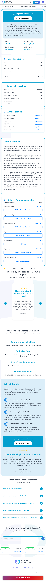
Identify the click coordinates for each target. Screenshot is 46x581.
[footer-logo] (23, 562)
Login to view (38, 115)
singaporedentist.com (10, 257)
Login (36, 2)
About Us (26, 572)
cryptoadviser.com (6, 552)
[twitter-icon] (21, 567)
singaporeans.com (9, 223)
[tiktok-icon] (29, 567)
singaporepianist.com (10, 232)
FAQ (7, 572)
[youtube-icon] (25, 567)
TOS (12, 572)
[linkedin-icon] (32, 567)
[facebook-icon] (13, 567)
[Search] (42, 538)
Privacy (19, 572)
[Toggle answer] (41, 488)
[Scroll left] (5, 303)
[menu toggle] (42, 2)
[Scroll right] (40, 303)
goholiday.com (30, 552)
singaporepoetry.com (10, 215)
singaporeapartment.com (12, 249)
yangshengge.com (9, 240)
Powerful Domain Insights (28, 6)
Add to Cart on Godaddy (23, 210)
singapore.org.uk (9, 206)
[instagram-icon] (17, 567)
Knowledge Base (36, 572)
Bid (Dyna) (23, 244)
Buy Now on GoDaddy (23, 235)
